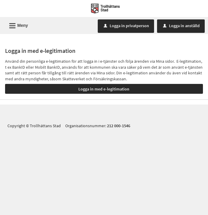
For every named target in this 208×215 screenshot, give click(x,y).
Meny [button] (16, 25)
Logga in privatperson (126, 25)
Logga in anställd (181, 25)
